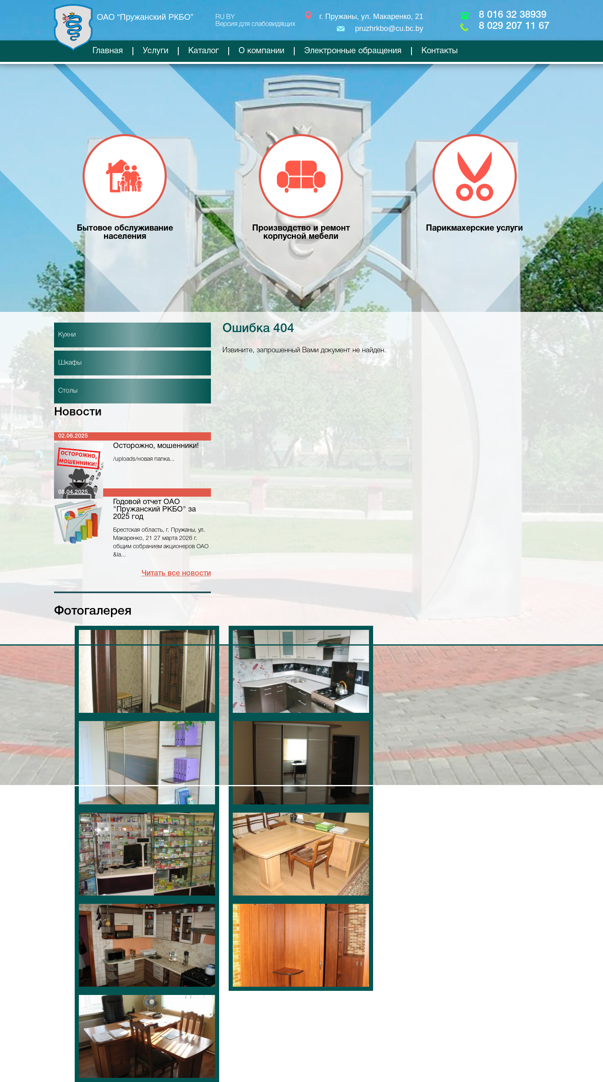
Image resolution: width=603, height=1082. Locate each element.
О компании (261, 51)
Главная (107, 51)
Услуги (155, 51)
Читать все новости (176, 573)
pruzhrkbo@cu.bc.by (389, 28)
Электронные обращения (353, 51)
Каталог (203, 51)
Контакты (439, 51)
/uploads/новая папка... (144, 459)
